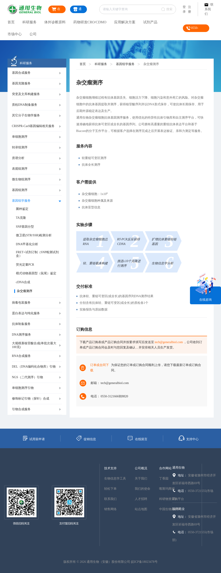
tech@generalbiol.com (169, 342)
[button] (37, 73)
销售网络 (110, 509)
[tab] (37, 73)
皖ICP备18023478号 (144, 561)
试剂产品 (150, 22)
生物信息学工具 (115, 478)
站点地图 (141, 509)
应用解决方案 (124, 22)
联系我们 (209, 9)
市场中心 (15, 34)
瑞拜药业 (178, 509)
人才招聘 (141, 499)
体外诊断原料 (55, 22)
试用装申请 (33, 438)
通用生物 (178, 467)
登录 (184, 9)
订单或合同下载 (99, 367)
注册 (189, 9)
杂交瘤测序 (151, 64)
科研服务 (29, 22)
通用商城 (78, 10)
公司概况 (141, 468)
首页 (11, 22)
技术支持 (110, 468)
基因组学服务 (125, 64)
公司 (33, 34)
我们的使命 (142, 488)
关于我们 (141, 478)
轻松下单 (110, 488)
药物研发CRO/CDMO (89, 22)
